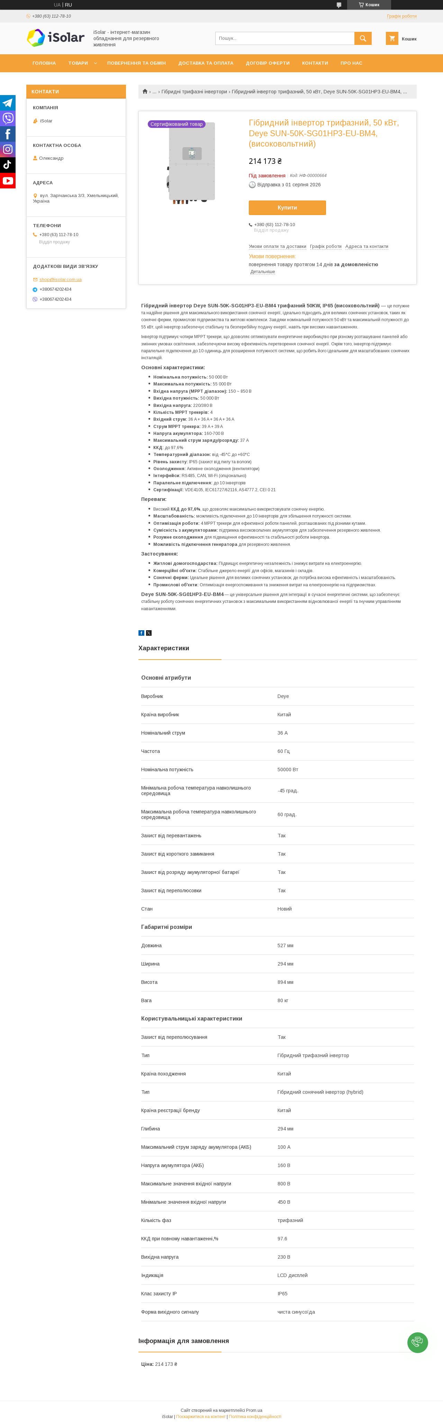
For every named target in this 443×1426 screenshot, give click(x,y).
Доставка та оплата (205, 63)
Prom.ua (254, 1410)
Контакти (315, 63)
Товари (78, 63)
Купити (287, 208)
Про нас (351, 63)
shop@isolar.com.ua (60, 279)
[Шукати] (363, 38)
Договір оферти (268, 63)
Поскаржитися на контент (201, 1416)
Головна (44, 63)
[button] (417, 1342)
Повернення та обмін (136, 63)
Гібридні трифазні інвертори (194, 91)
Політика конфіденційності (255, 1416)
